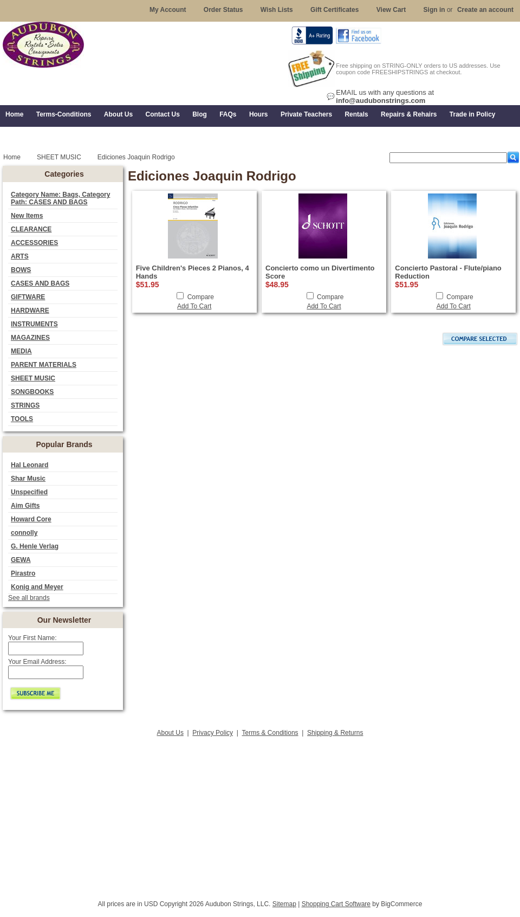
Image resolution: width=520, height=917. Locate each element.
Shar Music (28, 478)
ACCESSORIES (34, 243)
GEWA (21, 560)
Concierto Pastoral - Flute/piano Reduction (448, 272)
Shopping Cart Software (336, 904)
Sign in (434, 10)
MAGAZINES (30, 337)
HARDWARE (30, 310)
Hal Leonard (29, 465)
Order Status (223, 10)
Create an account (485, 10)
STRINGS (25, 405)
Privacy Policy (212, 733)
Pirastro (23, 573)
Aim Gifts (25, 505)
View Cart (391, 10)
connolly (24, 533)
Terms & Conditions (270, 733)
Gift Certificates (334, 10)
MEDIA (21, 351)
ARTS (20, 256)
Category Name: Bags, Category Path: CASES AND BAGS (60, 198)
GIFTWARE (28, 297)
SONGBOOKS (32, 392)
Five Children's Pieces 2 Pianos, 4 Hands (192, 272)
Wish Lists (277, 10)
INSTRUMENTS (34, 324)
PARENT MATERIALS (43, 365)
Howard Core (31, 519)
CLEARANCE (31, 229)
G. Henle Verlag (34, 546)
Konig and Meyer (37, 587)
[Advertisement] (260, 815)
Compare (200, 297)
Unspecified (29, 492)
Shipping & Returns (335, 733)
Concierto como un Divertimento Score (320, 272)
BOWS (21, 270)
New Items (27, 215)
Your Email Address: (37, 662)
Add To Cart (194, 306)
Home (12, 157)
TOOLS (22, 419)
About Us (170, 733)
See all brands (29, 598)
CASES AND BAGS (40, 283)
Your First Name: (32, 638)
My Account (168, 10)
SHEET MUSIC (33, 378)
